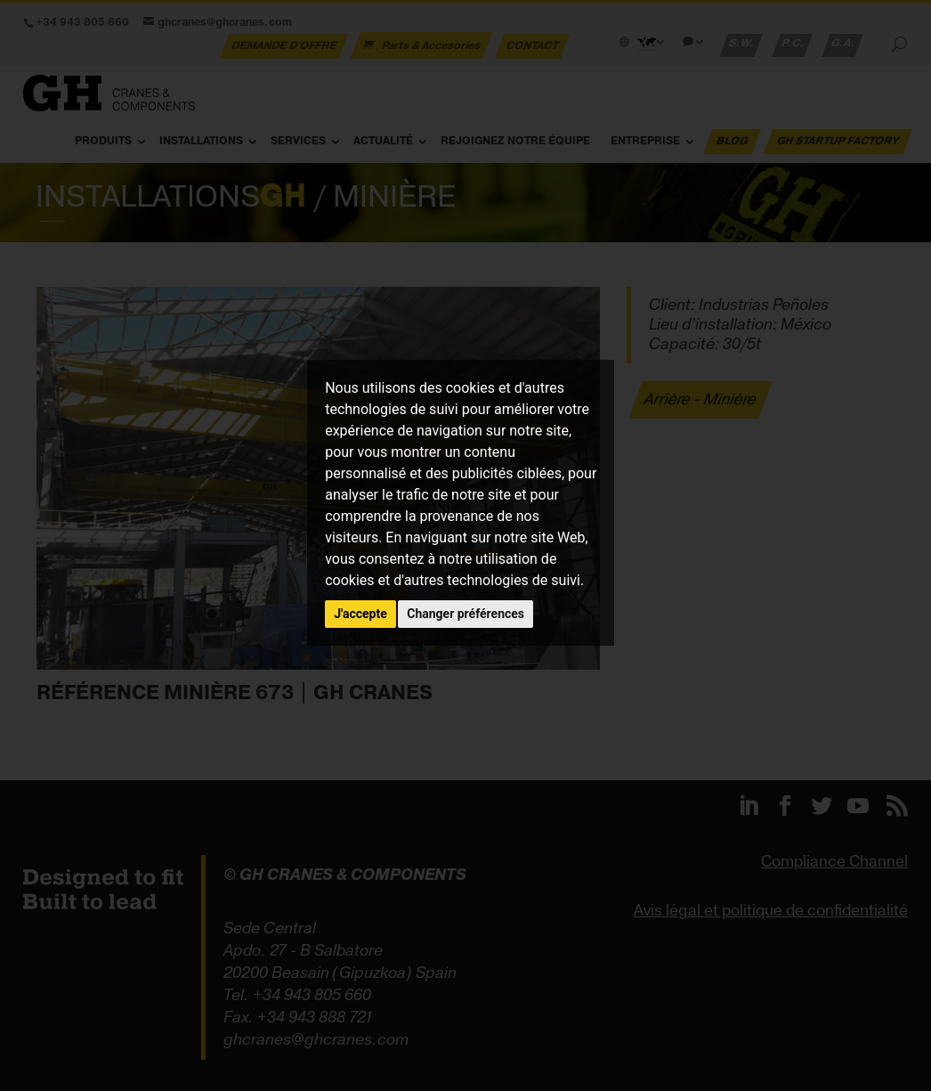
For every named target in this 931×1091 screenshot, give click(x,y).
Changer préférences (465, 614)
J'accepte (360, 614)
